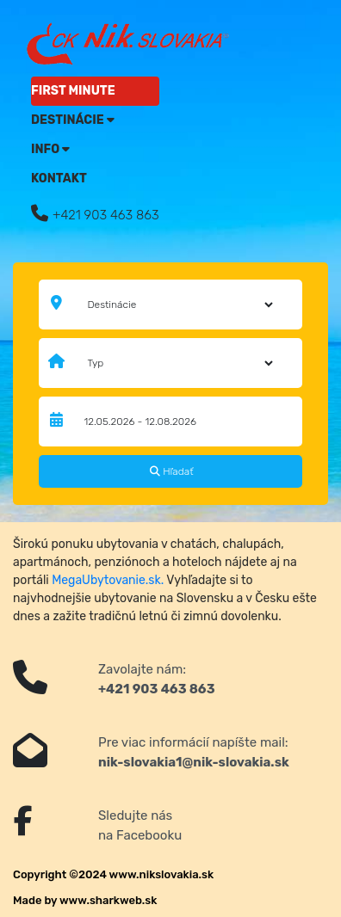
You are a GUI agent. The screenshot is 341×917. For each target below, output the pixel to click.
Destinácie (73, 120)
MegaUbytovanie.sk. (108, 580)
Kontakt (59, 178)
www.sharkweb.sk (108, 900)
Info (50, 149)
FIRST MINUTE (73, 90)
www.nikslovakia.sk (161, 874)
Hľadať (171, 471)
